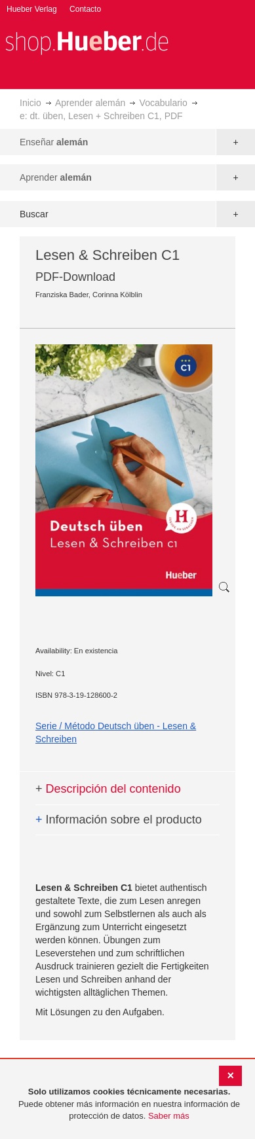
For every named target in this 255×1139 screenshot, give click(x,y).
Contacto (85, 9)
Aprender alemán (90, 103)
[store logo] (86, 41)
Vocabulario (163, 103)
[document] (129, 1104)
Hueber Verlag (32, 9)
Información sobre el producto (118, 819)
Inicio (30, 103)
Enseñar (54, 142)
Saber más (168, 1116)
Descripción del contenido (108, 788)
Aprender (56, 177)
